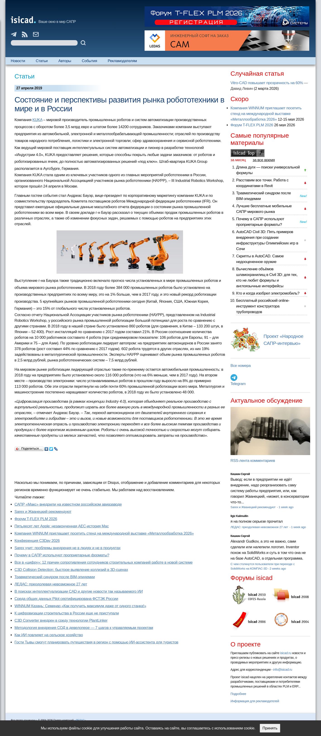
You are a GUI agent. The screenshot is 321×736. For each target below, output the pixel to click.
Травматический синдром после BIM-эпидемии (54, 577)
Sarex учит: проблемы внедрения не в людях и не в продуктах (67, 548)
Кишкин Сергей (240, 474)
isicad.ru (285, 653)
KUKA (37, 120)
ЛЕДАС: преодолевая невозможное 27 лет (50, 584)
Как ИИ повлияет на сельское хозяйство (48, 635)
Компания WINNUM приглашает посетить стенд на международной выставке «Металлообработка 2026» (104, 533)
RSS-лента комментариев (253, 460)
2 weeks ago (278, 568)
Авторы (64, 61)
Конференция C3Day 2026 (37, 541)
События (89, 61)
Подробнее (238, 694)
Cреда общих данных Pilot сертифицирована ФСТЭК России (66, 599)
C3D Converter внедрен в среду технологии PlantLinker (60, 620)
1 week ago (285, 507)
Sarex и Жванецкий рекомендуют (42, 511)
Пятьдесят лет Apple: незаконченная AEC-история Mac (61, 526)
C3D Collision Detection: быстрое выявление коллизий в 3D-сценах (71, 570)
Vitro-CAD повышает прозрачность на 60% (267, 83)
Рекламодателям (122, 61)
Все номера (241, 365)
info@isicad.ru (282, 669)
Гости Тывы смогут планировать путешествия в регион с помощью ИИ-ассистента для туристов (96, 642)
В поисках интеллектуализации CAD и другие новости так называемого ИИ (78, 591)
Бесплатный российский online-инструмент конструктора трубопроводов (263, 306)
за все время (264, 160)
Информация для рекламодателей (255, 701)
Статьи (42, 61)
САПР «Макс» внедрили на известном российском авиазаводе (68, 504)
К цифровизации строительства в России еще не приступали (66, 613)
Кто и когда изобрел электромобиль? (268, 293)
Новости (18, 61)
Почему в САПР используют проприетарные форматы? (61, 555)
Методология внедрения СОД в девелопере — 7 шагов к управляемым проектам (83, 628)
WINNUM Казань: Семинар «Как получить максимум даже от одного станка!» (80, 606)
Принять (269, 728)
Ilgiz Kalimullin (239, 516)
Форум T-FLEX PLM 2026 (35, 519)
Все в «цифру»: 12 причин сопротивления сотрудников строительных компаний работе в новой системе (103, 562)
